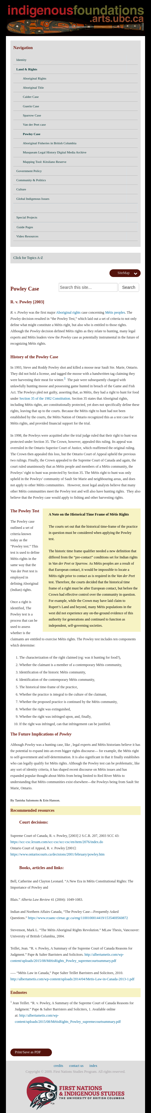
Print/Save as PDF (28, 1052)
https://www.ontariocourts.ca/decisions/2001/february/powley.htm (57, 854)
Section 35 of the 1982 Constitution (44, 398)
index (93, 1066)
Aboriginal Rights (78, 79)
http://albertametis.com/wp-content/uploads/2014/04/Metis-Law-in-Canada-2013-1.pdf (72, 979)
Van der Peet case (78, 125)
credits (58, 1066)
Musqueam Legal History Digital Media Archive (78, 152)
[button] (132, 59)
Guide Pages (75, 228)
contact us (76, 1066)
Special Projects (26, 217)
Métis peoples (115, 312)
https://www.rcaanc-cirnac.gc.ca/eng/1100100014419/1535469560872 (78, 918)
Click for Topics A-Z (28, 258)
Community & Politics (31, 180)
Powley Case (78, 134)
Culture (21, 189)
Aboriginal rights (68, 312)
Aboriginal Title (78, 88)
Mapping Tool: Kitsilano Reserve (78, 162)
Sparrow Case (78, 116)
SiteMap (123, 273)
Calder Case (78, 97)
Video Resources (27, 236)
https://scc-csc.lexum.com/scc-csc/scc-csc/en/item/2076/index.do (57, 842)
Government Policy (29, 171)
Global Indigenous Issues (32, 198)
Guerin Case (78, 106)
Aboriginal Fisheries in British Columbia (78, 143)
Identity (21, 59)
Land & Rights (26, 69)
